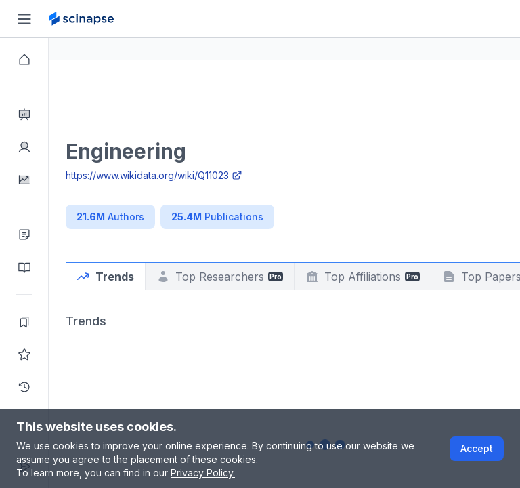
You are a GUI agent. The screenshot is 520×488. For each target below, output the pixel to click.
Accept (476, 448)
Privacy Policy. (203, 473)
